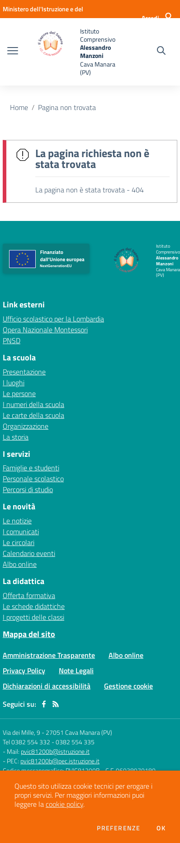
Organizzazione (25, 426)
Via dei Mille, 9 (21, 732)
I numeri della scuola (33, 404)
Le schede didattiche (34, 606)
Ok (161, 828)
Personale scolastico (33, 478)
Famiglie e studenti (31, 467)
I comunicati (21, 531)
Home (19, 107)
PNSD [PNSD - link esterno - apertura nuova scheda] (11, 340)
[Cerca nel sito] (161, 51)
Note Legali (76, 670)
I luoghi (13, 382)
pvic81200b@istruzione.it (55, 751)
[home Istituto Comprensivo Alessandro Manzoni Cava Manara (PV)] (72, 52)
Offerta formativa (29, 595)
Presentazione (24, 371)
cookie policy (64, 804)
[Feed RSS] (56, 704)
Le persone (19, 393)
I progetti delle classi (33, 617)
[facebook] (44, 704)
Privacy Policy (24, 670)
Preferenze (118, 828)
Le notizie (17, 520)
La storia (15, 436)
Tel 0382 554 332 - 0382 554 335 (49, 742)
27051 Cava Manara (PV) (79, 732)
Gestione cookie (128, 685)
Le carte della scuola (33, 415)
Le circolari (18, 542)
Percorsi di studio (28, 489)
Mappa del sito (29, 634)
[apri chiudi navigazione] (12, 51)
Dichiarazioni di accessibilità (46, 685)
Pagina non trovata (67, 107)
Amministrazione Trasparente (49, 655)
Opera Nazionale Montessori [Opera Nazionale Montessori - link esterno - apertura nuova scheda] (45, 329)
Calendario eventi (29, 553)
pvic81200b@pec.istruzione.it (59, 761)
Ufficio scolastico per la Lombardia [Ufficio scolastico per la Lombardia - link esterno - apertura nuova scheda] (53, 318)
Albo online (20, 564)
